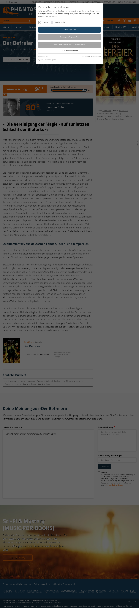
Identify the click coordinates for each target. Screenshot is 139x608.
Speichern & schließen (69, 37)
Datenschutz (96, 56)
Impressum (86, 56)
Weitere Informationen (69, 50)
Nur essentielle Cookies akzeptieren (69, 44)
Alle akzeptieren (69, 29)
